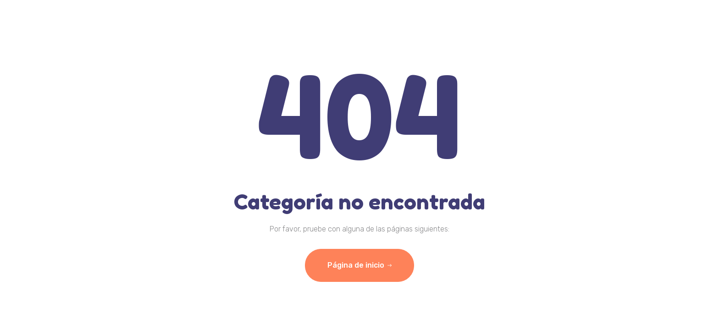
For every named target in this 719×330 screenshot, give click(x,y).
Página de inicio (359, 265)
